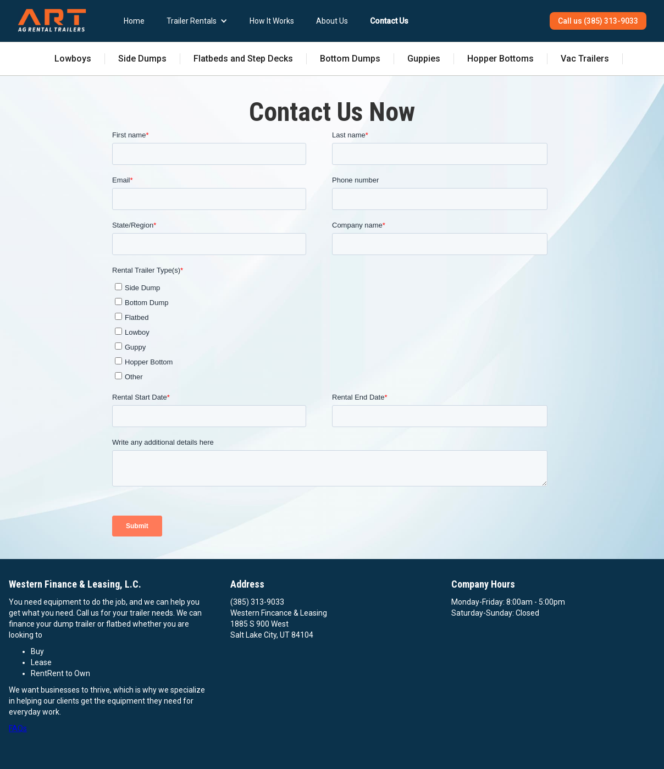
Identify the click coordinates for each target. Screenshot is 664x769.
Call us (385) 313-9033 (598, 20)
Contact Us (389, 20)
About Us (332, 20)
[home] (52, 20)
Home (134, 20)
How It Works (272, 20)
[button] (197, 20)
